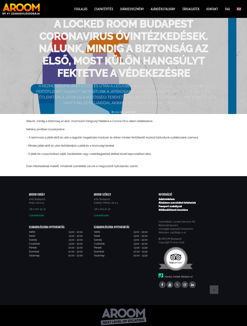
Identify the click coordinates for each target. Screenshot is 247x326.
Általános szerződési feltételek (177, 200)
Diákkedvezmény (132, 8)
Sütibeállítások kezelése (173, 207)
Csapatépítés (103, 8)
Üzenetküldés (36, 212)
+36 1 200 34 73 (37, 206)
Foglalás (81, 8)
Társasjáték (191, 8)
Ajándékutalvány (163, 8)
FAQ (227, 8)
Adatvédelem (167, 196)
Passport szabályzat (170, 203)
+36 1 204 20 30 (102, 206)
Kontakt (212, 8)
